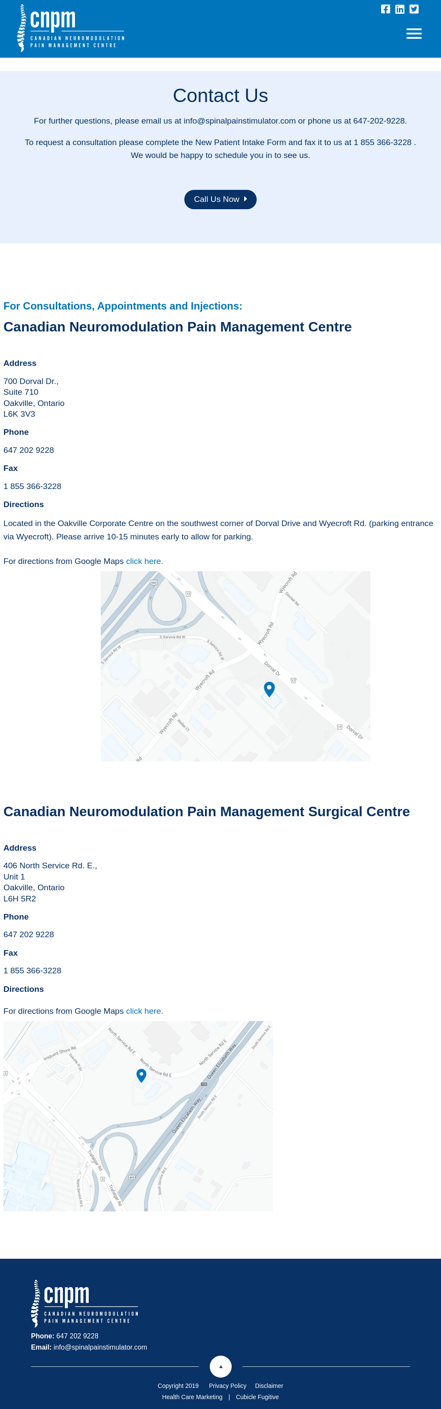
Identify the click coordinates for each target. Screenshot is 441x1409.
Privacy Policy (227, 1385)
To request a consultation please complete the (110, 142)
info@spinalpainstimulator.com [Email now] (100, 1347)
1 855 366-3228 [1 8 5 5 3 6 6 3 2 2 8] (32, 486)
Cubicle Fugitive (257, 1397)
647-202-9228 (379, 120)
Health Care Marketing (192, 1397)
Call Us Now (220, 199)
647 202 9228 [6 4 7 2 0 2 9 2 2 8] (28, 450)
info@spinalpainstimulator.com (239, 120)
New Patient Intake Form (240, 142)
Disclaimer (269, 1385)
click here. (144, 561)
